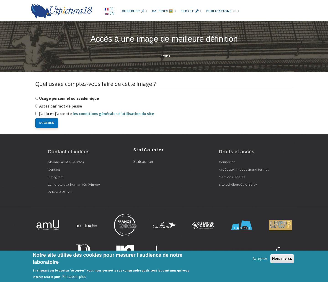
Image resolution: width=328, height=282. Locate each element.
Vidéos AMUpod (60, 192)
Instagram (56, 177)
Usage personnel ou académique (69, 98)
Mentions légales (232, 177)
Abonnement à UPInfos (66, 162)
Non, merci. (282, 258)
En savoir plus (74, 276)
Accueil (165, 56)
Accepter (260, 258)
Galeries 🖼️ (164, 11)
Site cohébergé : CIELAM (238, 184)
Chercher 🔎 (134, 11)
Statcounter (143, 161)
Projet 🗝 (192, 11)
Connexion (227, 162)
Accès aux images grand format (244, 169)
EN (109, 13)
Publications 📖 (224, 11)
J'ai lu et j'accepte (96, 113)
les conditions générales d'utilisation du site (113, 113)
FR (109, 8)
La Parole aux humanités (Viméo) (74, 184)
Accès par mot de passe (60, 106)
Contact (54, 169)
